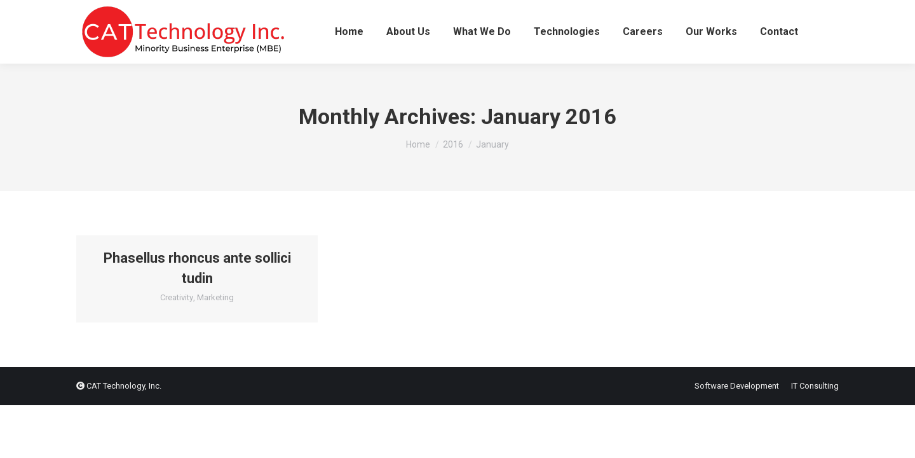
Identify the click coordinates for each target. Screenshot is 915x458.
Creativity (176, 297)
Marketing (215, 297)
